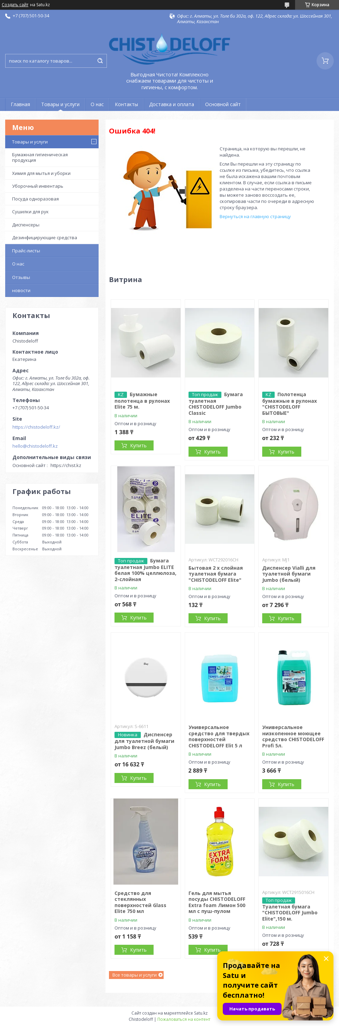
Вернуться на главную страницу (255, 216)
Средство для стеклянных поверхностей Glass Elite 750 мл (140, 902)
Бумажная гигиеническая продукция (40, 157)
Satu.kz (201, 1013)
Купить (138, 445)
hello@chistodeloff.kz (35, 446)
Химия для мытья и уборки (41, 173)
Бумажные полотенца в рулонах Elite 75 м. (142, 400)
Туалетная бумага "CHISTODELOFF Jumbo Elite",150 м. (290, 912)
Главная (20, 104)
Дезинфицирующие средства (44, 237)
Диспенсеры (25, 225)
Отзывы (21, 277)
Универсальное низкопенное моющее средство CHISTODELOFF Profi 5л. (293, 736)
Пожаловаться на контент (183, 1019)
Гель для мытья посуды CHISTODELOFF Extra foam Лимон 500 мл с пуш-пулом (217, 902)
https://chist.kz (66, 465)
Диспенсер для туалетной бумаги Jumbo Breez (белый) (144, 740)
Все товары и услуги (134, 975)
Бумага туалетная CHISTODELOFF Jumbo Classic (216, 403)
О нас (97, 104)
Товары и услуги (60, 104)
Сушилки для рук (30, 211)
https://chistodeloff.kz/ (36, 427)
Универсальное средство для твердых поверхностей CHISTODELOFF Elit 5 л (219, 736)
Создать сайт (15, 4)
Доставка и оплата (171, 104)
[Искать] (100, 61)
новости (21, 290)
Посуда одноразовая (35, 199)
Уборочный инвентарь (37, 186)
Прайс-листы (26, 251)
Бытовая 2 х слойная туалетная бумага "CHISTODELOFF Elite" (216, 574)
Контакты (126, 104)
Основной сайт (223, 104)
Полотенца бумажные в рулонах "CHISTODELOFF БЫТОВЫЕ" (289, 403)
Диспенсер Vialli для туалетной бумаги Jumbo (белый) (288, 574)
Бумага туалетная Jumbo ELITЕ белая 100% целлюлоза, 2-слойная (145, 569)
